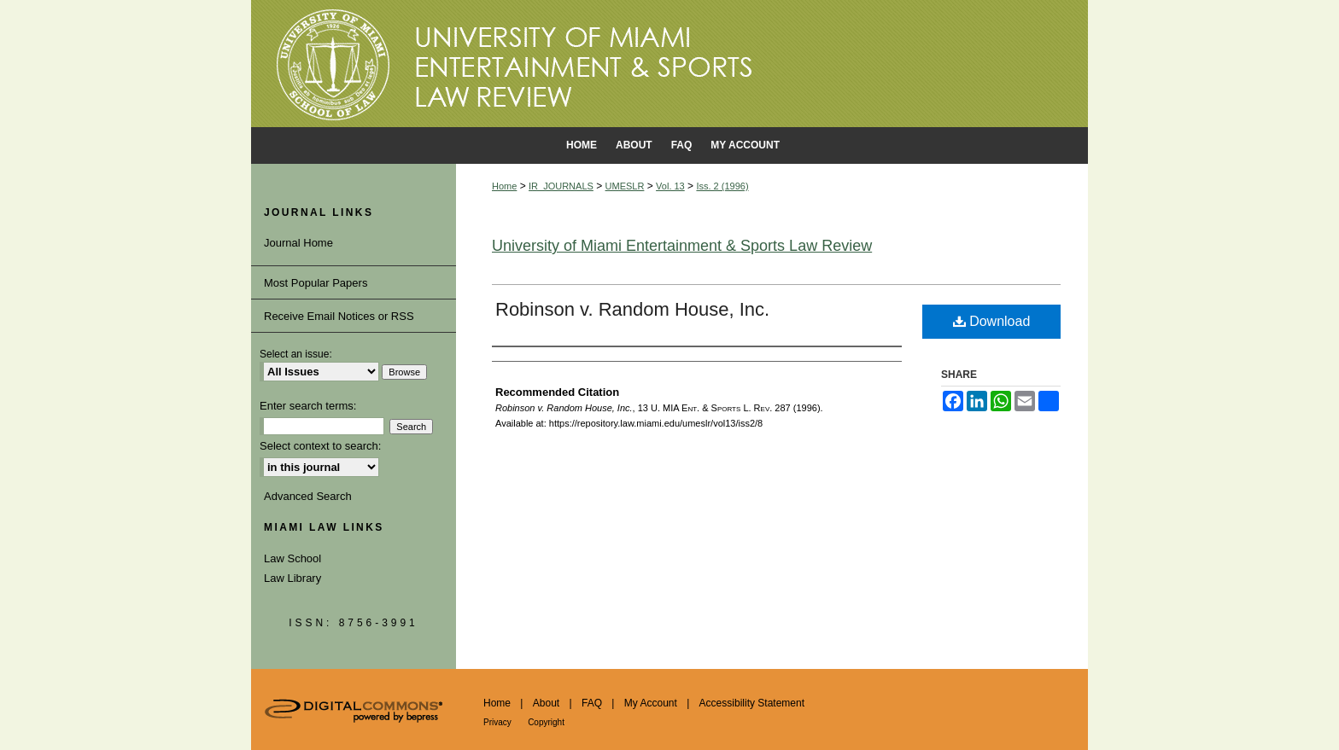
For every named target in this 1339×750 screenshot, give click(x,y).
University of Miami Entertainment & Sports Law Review (682, 245)
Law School (292, 558)
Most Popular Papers (315, 282)
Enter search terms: (308, 405)
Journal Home (298, 242)
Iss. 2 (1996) (722, 186)
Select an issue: (296, 354)
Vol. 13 (670, 186)
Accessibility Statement (751, 703)
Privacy (497, 722)
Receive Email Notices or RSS (339, 316)
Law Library (292, 578)
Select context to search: (320, 445)
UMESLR (625, 186)
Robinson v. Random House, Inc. (632, 309)
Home (504, 186)
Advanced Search (308, 496)
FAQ (592, 703)
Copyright (546, 722)
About (546, 703)
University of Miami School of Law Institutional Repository (669, 64)
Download (992, 321)
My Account (650, 703)
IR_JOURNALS (561, 186)
